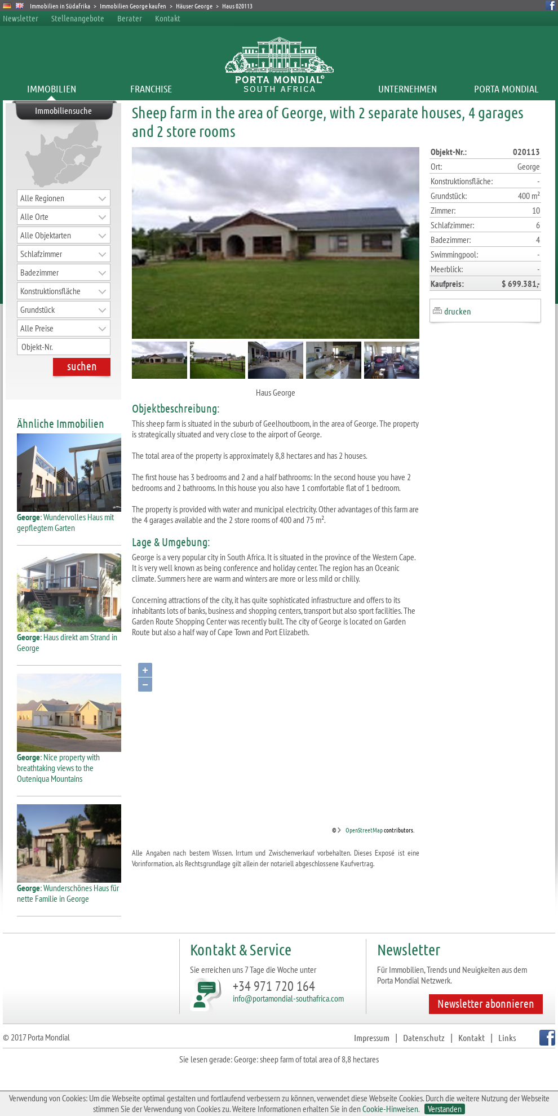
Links (507, 1037)
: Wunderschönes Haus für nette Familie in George (69, 889)
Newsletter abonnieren (485, 1003)
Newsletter (20, 18)
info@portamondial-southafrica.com (288, 998)
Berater (129, 18)
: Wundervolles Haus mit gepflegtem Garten (69, 518)
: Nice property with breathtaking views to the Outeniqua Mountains (69, 763)
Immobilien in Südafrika (60, 5)
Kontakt (167, 18)
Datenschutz (424, 1037)
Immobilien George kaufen (133, 5)
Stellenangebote (77, 18)
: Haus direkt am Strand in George (69, 638)
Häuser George (194, 5)
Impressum (371, 1037)
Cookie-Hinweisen (390, 1108)
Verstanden (445, 1109)
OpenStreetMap (364, 829)
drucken (457, 310)
